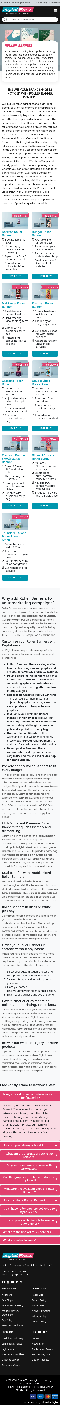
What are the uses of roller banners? (30, 1232)
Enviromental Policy (12, 1305)
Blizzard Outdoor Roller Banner (35, 138)
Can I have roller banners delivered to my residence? (30, 1210)
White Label (38, 1305)
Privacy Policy (39, 1316)
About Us (7, 1294)
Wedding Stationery (12, 1338)
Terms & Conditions (12, 1325)
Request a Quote (11, 1365)
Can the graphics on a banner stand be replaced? (30, 1178)
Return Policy (39, 1300)
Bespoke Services (11, 1359)
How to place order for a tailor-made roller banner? (30, 1222)
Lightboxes (8, 1349)
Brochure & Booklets (13, 1354)
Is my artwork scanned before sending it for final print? (30, 1096)
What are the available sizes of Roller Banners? (30, 1190)
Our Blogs (7, 1300)
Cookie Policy (39, 1321)
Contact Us (38, 1338)
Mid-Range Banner (36, 173)
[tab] (30, 1096)
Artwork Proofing (41, 1310)
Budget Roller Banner (29, 176)
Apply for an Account (43, 1349)
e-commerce (30, 1402)
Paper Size (37, 1294)
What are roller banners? (30, 1240)
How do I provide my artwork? (30, 1145)
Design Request (40, 1359)
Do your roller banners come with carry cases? (31, 1167)
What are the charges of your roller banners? (31, 1155)
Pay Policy (7, 1320)
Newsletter (38, 1343)
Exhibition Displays (12, 1343)
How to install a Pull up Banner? (30, 1200)
